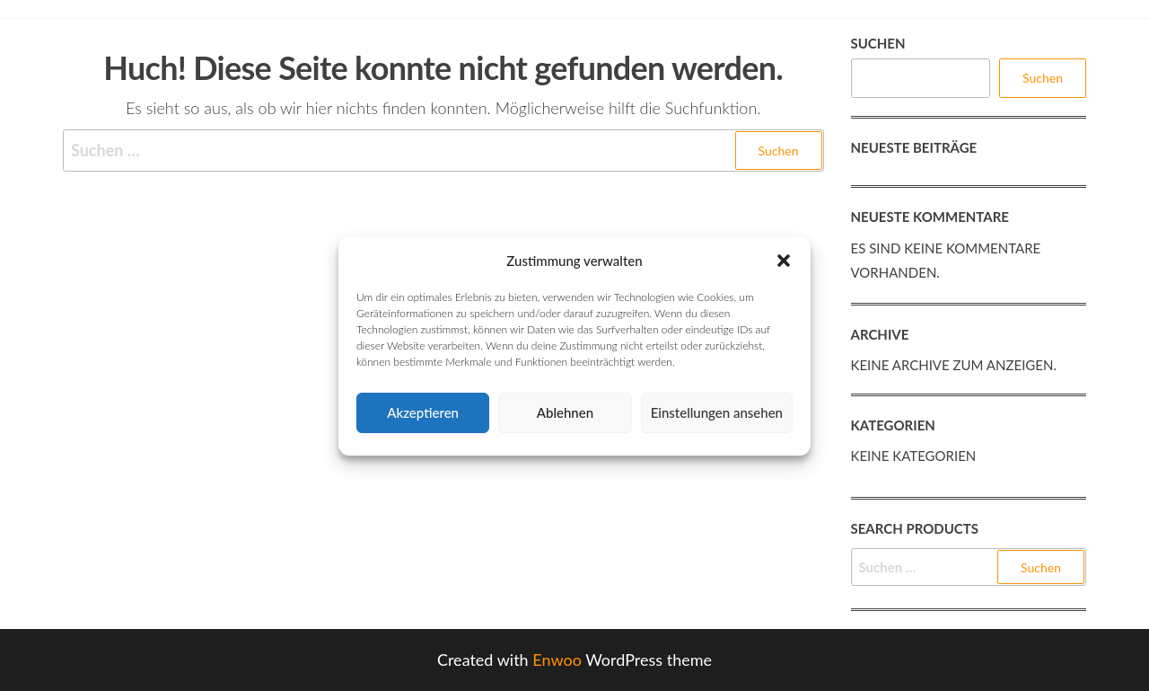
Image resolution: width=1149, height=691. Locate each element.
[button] (784, 261)
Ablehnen (565, 412)
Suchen (878, 43)
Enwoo (557, 659)
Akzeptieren (423, 412)
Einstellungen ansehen (717, 412)
